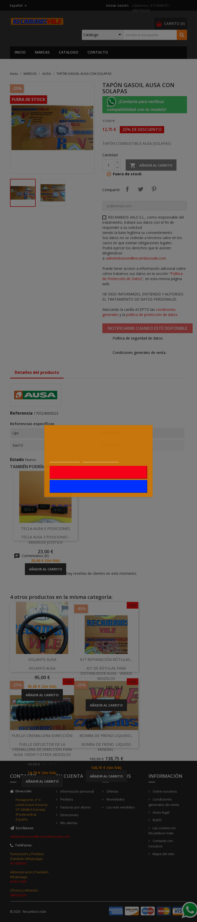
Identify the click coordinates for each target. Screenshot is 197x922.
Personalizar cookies (101, 459)
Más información (65, 459)
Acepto (98, 486)
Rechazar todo (98, 472)
